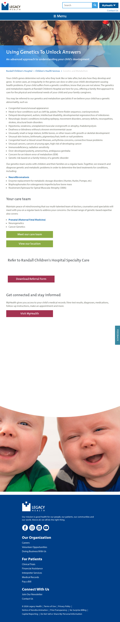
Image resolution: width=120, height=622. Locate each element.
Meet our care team (29, 234)
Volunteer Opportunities (34, 547)
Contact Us (112, 10)
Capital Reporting (30, 613)
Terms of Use (50, 606)
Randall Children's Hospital (19, 71)
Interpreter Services (32, 572)
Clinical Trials (28, 564)
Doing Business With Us (34, 551)
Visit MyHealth (29, 313)
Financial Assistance (32, 568)
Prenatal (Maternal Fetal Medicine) (27, 219)
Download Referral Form (31, 279)
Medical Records (30, 577)
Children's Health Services (47, 71)
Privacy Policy (64, 606)
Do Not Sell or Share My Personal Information (61, 613)
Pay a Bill (26, 581)
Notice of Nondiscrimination (35, 610)
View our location (30, 244)
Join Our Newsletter (32, 594)
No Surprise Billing (78, 610)
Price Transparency (58, 610)
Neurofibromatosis (19, 177)
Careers (26, 542)
